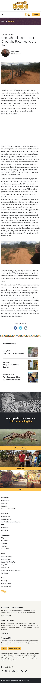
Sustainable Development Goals (11, 570)
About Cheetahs (6, 559)
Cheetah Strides (6, 583)
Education (4, 506)
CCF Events (4, 540)
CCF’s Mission (5, 516)
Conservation (5, 500)
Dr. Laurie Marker (6, 519)
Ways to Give (5, 538)
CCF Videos (4, 573)
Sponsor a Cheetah (14, 648)
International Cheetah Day (9, 509)
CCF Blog (11, 21)
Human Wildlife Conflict (8, 562)
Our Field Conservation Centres (10, 522)
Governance (4, 527)
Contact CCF (5, 549)
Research (4, 503)
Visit (20, 489)
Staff (2, 525)
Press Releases (6, 586)
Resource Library (20, 448)
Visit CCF (4, 546)
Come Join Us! (6, 616)
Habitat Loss (5, 567)
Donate (35, 14)
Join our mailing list (20, 421)
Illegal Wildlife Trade (7, 565)
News (3, 21)
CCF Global (4, 530)
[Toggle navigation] (2, 14)
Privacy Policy (25, 680)
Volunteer (20, 469)
